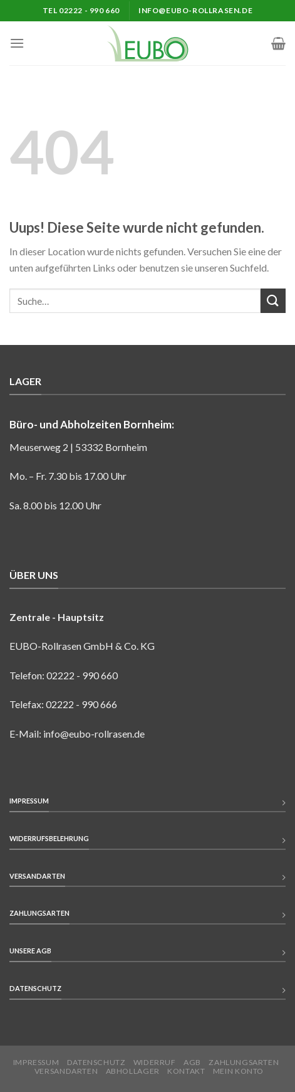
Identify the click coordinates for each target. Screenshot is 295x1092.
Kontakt (186, 1071)
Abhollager (133, 1071)
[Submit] (273, 301)
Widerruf (154, 1062)
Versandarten (66, 1071)
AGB (192, 1062)
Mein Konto (238, 1071)
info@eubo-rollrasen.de (94, 733)
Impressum (36, 1062)
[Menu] (16, 43)
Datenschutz (96, 1062)
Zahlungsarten (244, 1062)
